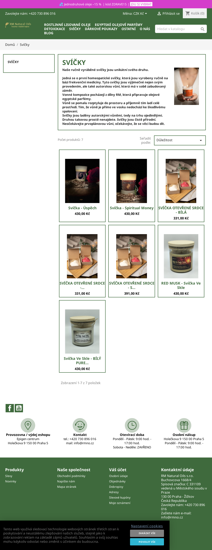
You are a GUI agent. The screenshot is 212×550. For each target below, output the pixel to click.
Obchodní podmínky (71, 476)
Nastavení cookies (147, 526)
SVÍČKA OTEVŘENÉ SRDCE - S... (131, 285)
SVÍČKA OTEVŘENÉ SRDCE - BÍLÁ (181, 210)
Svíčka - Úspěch (82, 207)
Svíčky (75, 29)
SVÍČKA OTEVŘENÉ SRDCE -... (82, 285)
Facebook (10, 408)
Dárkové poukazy (101, 29)
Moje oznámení (119, 503)
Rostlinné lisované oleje (67, 25)
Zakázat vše (147, 533)
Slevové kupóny (119, 497)
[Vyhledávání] (181, 29)
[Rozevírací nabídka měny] (140, 13)
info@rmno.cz (172, 517)
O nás (145, 29)
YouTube (19, 408)
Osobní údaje (118, 476)
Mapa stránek (66, 487)
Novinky (10, 481)
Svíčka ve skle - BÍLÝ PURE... (82, 360)
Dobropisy (116, 487)
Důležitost (180, 140)
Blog (48, 33)
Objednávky (117, 481)
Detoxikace (54, 29)
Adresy (114, 492)
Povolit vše (147, 541)
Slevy (8, 476)
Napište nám (66, 481)
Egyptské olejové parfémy (118, 25)
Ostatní (129, 29)
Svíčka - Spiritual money (132, 207)
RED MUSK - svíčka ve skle (181, 285)
